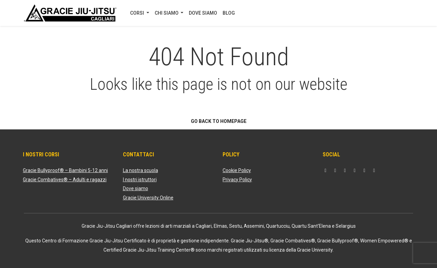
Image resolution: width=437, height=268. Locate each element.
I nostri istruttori (140, 179)
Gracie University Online (148, 197)
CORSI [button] (137, 13)
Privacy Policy (237, 179)
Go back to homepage (218, 121)
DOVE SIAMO (203, 13)
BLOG (229, 13)
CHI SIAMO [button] (167, 13)
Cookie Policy (237, 170)
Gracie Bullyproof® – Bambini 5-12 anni (65, 170)
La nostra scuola (140, 170)
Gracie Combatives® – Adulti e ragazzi (65, 179)
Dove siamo (135, 188)
